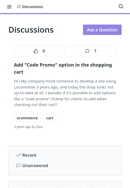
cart (49, 117)
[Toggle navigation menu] (9, 6)
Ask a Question (102, 30)
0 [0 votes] (39, 51)
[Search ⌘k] (121, 6)
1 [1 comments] (91, 51)
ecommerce (27, 117)
